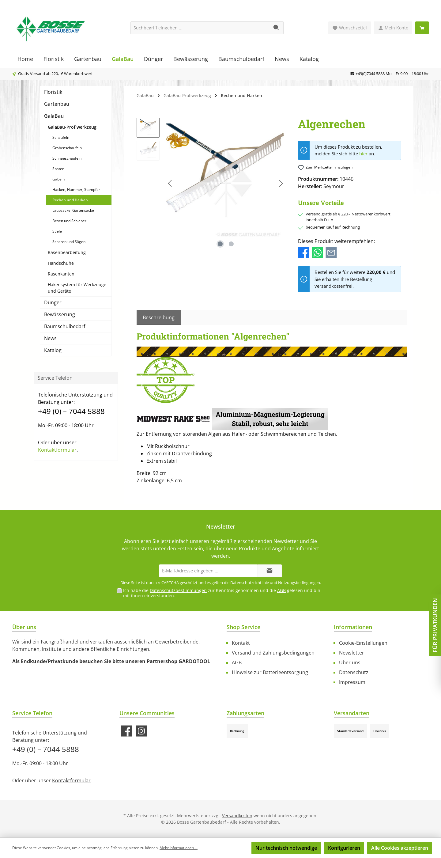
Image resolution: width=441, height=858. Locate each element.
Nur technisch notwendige (286, 848)
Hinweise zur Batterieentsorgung (270, 672)
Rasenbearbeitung (67, 252)
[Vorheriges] (170, 183)
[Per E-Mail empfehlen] (331, 252)
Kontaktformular (57, 449)
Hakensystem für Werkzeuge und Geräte (77, 288)
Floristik (53, 92)
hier (363, 153)
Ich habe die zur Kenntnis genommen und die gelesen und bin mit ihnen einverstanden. (221, 592)
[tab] (159, 317)
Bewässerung (59, 314)
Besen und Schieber (69, 220)
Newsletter (351, 652)
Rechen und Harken (70, 200)
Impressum (352, 682)
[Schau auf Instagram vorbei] (141, 731)
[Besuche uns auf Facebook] (126, 731)
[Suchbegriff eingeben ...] (200, 27)
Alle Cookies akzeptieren (399, 848)
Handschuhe (61, 263)
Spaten (58, 168)
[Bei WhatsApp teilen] (317, 252)
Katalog (53, 350)
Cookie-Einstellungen (363, 643)
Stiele (57, 231)
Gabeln (58, 179)
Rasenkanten (61, 274)
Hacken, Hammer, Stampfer (76, 189)
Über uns (349, 662)
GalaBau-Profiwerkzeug (72, 127)
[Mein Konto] (393, 27)
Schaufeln (60, 137)
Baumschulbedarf (64, 326)
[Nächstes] (280, 183)
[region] (211, 183)
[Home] (25, 59)
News (50, 338)
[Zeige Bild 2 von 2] (231, 243)
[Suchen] (276, 27)
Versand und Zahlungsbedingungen (273, 652)
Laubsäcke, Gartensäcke (73, 210)
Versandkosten (237, 815)
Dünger (53, 302)
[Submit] (269, 571)
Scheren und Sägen (68, 241)
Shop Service (243, 627)
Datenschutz (353, 672)
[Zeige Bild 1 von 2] (220, 243)
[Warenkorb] (422, 27)
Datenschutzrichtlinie (249, 582)
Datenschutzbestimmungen (178, 590)
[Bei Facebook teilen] (304, 252)
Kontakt (241, 643)
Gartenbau (56, 104)
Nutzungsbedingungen (299, 582)
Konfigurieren (344, 848)
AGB (281, 590)
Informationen (353, 627)
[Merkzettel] (349, 27)
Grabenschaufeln (67, 147)
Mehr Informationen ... (179, 847)
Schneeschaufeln (66, 158)
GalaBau (54, 115)
